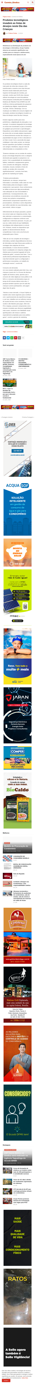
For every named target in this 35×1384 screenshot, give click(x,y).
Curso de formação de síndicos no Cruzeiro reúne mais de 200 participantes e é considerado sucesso (22, 1171)
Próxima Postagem (27, 417)
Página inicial (7, 16)
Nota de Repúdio (18, 874)
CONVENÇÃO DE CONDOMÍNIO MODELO (21, 857)
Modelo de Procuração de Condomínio (16, 847)
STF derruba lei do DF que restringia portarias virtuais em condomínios (22, 1191)
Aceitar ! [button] (6, 1380)
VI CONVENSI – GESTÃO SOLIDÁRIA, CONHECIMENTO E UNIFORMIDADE (24, 362)
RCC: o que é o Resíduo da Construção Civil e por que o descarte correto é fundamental (9, 393)
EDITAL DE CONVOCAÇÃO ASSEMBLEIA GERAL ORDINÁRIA (22, 866)
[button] (2, 2)
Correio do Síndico (17, 16)
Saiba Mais (24, 1378)
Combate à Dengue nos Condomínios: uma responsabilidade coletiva (21, 883)
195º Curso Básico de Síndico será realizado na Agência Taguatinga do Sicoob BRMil (16, 1157)
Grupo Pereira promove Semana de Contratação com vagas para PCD (21, 1200)
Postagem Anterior (7, 417)
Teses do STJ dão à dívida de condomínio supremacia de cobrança (22, 1181)
